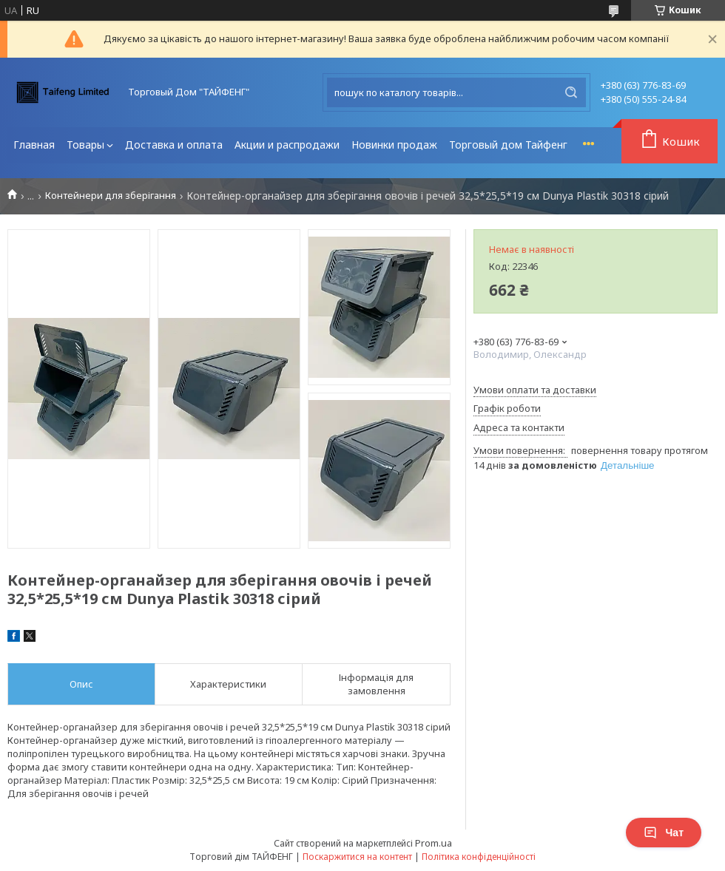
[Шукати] (571, 92)
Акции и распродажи (287, 145)
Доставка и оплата (174, 145)
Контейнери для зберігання (110, 195)
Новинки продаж (394, 145)
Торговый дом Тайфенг (508, 145)
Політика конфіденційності (479, 856)
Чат (664, 832)
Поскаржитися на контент (357, 856)
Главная (34, 145)
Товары (85, 145)
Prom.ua (433, 843)
